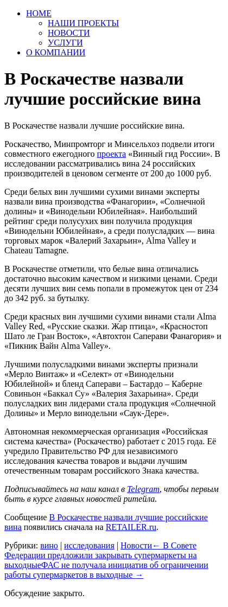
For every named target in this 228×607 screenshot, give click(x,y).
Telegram (143, 489)
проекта (111, 153)
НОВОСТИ (69, 32)
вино (49, 545)
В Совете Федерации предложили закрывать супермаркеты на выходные (100, 555)
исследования (89, 545)
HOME (39, 13)
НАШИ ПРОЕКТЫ (83, 23)
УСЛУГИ (65, 42)
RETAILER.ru (131, 527)
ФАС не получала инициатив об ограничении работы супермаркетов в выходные (106, 569)
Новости (136, 545)
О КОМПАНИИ (55, 52)
